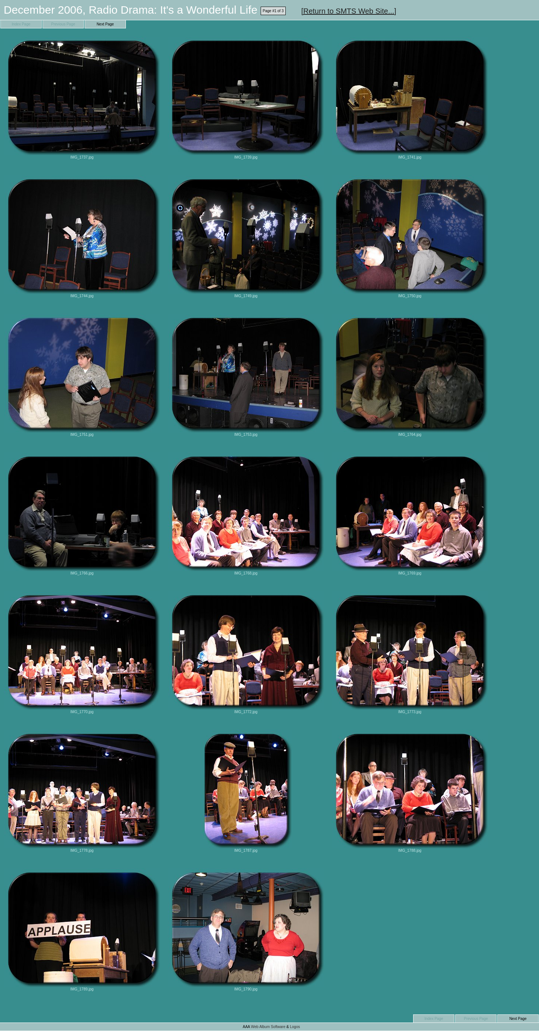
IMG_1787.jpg (246, 791)
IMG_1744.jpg (82, 236)
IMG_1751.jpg (82, 375)
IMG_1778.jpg (82, 791)
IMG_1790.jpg (246, 929)
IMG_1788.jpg (410, 791)
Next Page (105, 24)
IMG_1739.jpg (246, 98)
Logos (295, 1027)
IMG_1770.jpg (82, 652)
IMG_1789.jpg (82, 929)
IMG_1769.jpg (410, 513)
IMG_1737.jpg (82, 98)
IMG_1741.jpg (410, 98)
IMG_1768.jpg (246, 513)
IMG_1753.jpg (246, 375)
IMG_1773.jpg (410, 652)
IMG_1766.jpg (82, 513)
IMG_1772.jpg (246, 652)
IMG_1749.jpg (246, 236)
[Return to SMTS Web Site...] (348, 11)
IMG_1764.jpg (410, 375)
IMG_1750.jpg (410, 236)
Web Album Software (268, 1027)
